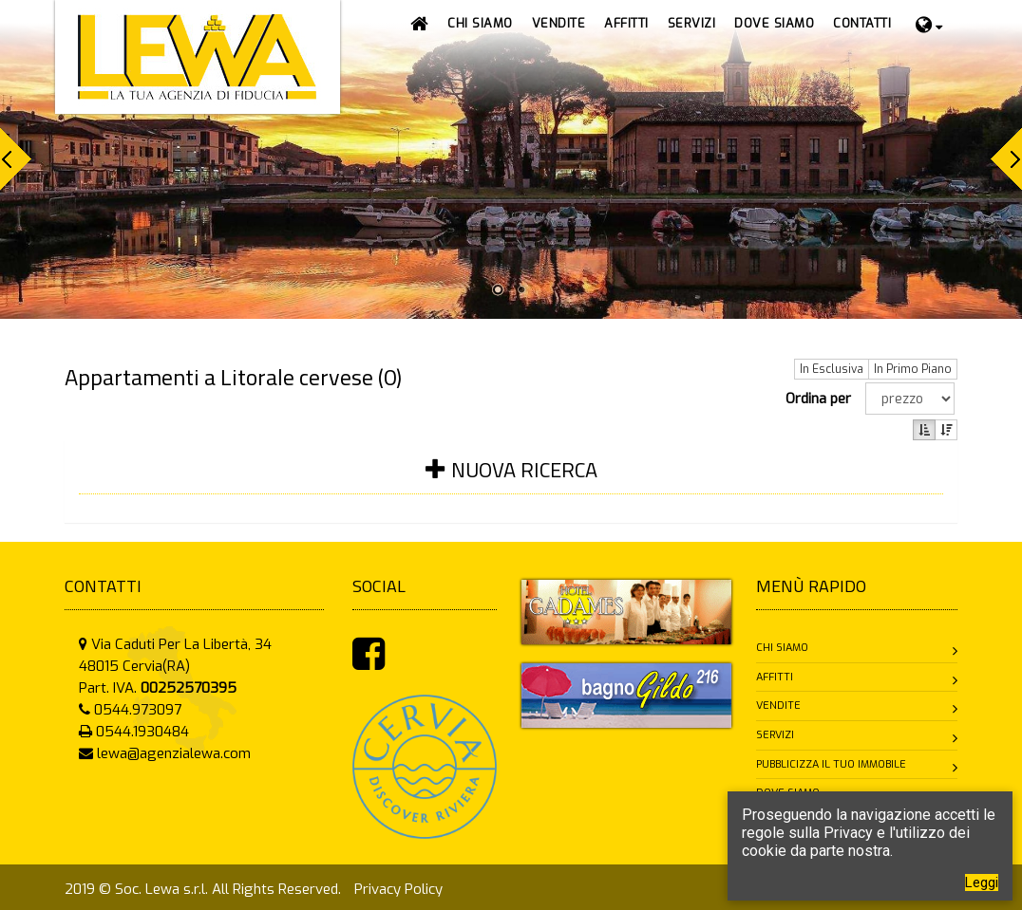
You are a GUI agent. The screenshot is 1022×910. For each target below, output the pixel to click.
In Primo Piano (913, 369)
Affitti (774, 677)
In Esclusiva (831, 369)
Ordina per (822, 398)
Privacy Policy (398, 889)
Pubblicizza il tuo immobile (831, 764)
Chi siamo (782, 648)
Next (1006, 159)
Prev (15, 159)
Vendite (778, 705)
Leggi (981, 882)
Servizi (775, 735)
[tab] (511, 481)
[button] (559, 23)
